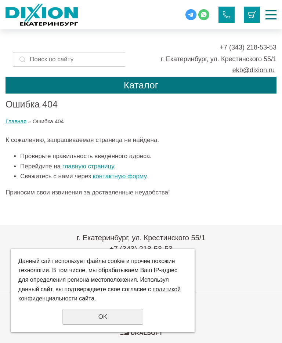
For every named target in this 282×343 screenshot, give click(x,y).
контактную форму (120, 176)
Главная (16, 121)
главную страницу (88, 166)
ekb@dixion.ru (253, 70)
